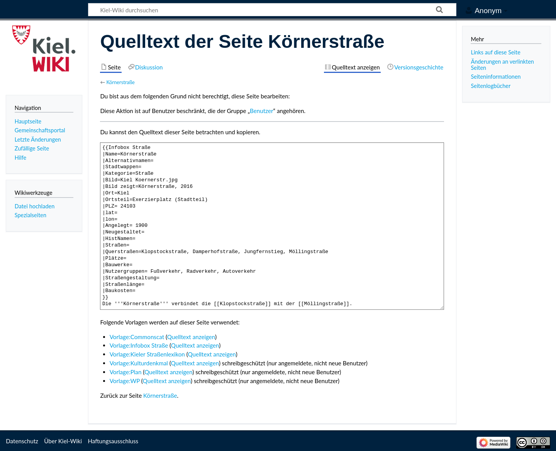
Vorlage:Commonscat (137, 336)
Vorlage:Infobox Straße (139, 345)
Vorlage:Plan (126, 371)
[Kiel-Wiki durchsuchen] (272, 9)
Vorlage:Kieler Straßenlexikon (147, 354)
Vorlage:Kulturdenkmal (139, 363)
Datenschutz (22, 440)
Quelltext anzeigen (191, 336)
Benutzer (261, 110)
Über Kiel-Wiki (63, 440)
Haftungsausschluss (113, 440)
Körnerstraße (120, 82)
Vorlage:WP (125, 380)
